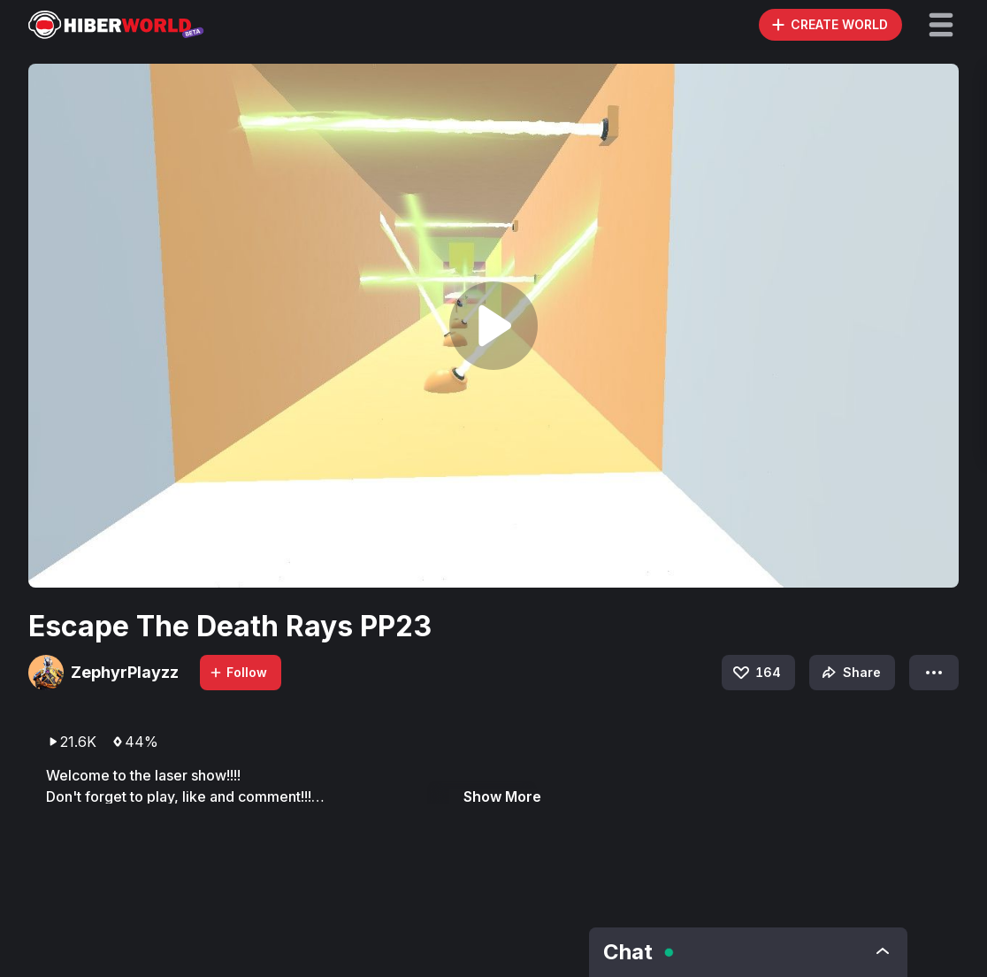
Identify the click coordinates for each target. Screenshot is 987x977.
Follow (238, 672)
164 (756, 672)
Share (849, 672)
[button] (941, 24)
